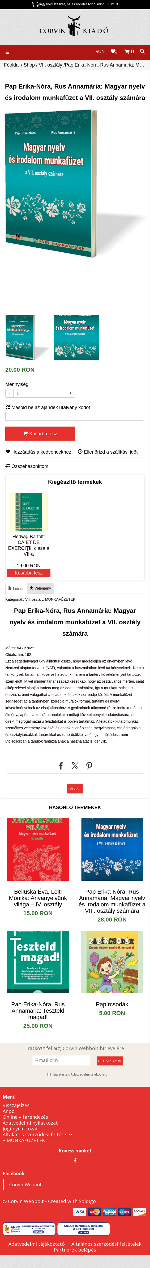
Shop (29, 65)
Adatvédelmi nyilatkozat (30, 1123)
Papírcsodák (112, 1004)
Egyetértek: (80, 1074)
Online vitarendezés (25, 1117)
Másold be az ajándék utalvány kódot (47, 407)
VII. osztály (50, 65)
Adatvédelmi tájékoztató (89, 1074)
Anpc (8, 1111)
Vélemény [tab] (40, 588)
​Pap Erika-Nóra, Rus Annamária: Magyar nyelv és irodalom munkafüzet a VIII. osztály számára (112, 901)
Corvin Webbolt (26, 1184)
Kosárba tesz (40, 433)
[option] (76, 184)
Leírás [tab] (15, 588)
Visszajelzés (16, 1105)
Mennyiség (16, 384)
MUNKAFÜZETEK (60, 599)
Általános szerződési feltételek (38, 1134)
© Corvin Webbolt (23, 1201)
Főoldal (12, 65)
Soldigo (87, 1201)
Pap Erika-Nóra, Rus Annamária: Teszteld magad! (38, 1010)
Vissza (75, 789)
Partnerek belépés (75, 1250)
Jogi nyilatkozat (20, 1128)
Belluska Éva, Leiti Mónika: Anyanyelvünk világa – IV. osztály (38, 898)
